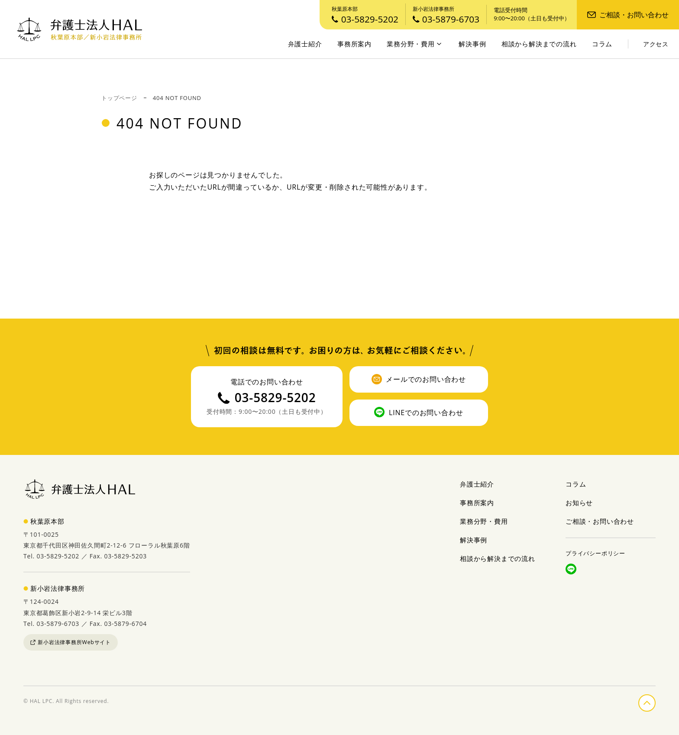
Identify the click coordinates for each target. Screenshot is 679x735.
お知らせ (579, 502)
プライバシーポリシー (595, 553)
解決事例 (472, 44)
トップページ (119, 98)
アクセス (656, 44)
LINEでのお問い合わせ (418, 412)
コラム (602, 44)
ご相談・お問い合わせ (628, 14)
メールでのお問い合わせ (419, 379)
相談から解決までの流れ (539, 44)
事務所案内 (354, 44)
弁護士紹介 (305, 44)
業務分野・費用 (414, 44)
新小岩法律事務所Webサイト (70, 642)
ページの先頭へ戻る (655, 701)
